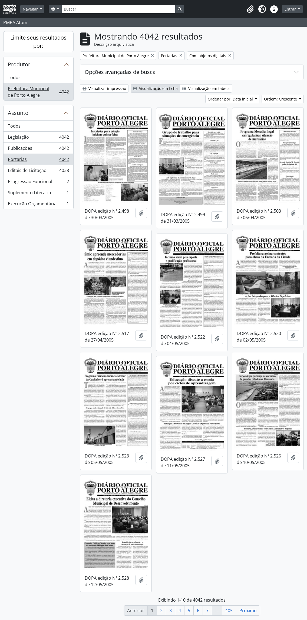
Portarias (38, 160)
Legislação (38, 138)
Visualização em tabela (206, 88)
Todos (14, 77)
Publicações (38, 149)
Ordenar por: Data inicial (231, 99)
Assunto (18, 112)
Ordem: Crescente (281, 99)
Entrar (291, 9)
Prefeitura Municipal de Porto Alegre (38, 92)
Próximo (248, 610)
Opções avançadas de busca (120, 72)
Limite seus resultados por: (38, 41)
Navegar (31, 9)
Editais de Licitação (38, 171)
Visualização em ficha (155, 88)
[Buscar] (118, 9)
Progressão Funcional (38, 182)
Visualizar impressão (104, 88)
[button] (250, 9)
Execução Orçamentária (38, 204)
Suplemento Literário (38, 193)
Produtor (19, 64)
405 (229, 610)
